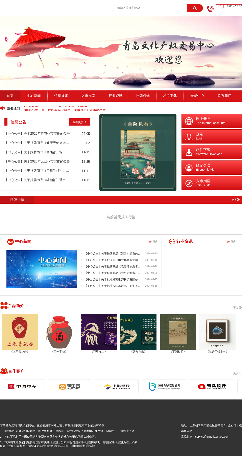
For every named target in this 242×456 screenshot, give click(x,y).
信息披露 (61, 96)
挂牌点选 (143, 96)
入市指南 (88, 96)
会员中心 (197, 96)
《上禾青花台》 (20, 351)
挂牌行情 (17, 200)
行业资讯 (115, 96)
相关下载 (170, 96)
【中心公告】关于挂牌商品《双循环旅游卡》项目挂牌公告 (121, 266)
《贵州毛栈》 (59, 351)
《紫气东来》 (138, 351)
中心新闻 (34, 96)
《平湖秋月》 (177, 351)
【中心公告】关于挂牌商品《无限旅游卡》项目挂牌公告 (119, 273)
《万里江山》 (98, 351)
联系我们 (224, 96)
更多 (236, 199)
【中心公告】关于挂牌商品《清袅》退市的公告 (114, 253)
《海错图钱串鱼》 (217, 351)
